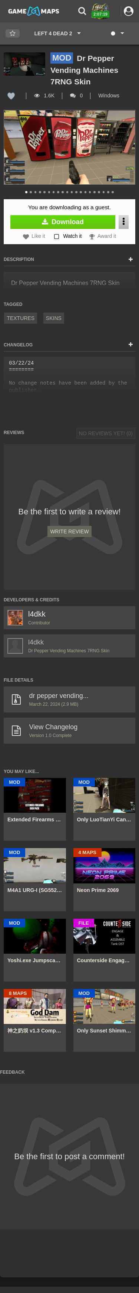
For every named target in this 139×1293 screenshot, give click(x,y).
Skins (54, 318)
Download (63, 222)
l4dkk (37, 614)
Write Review (69, 531)
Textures (20, 318)
